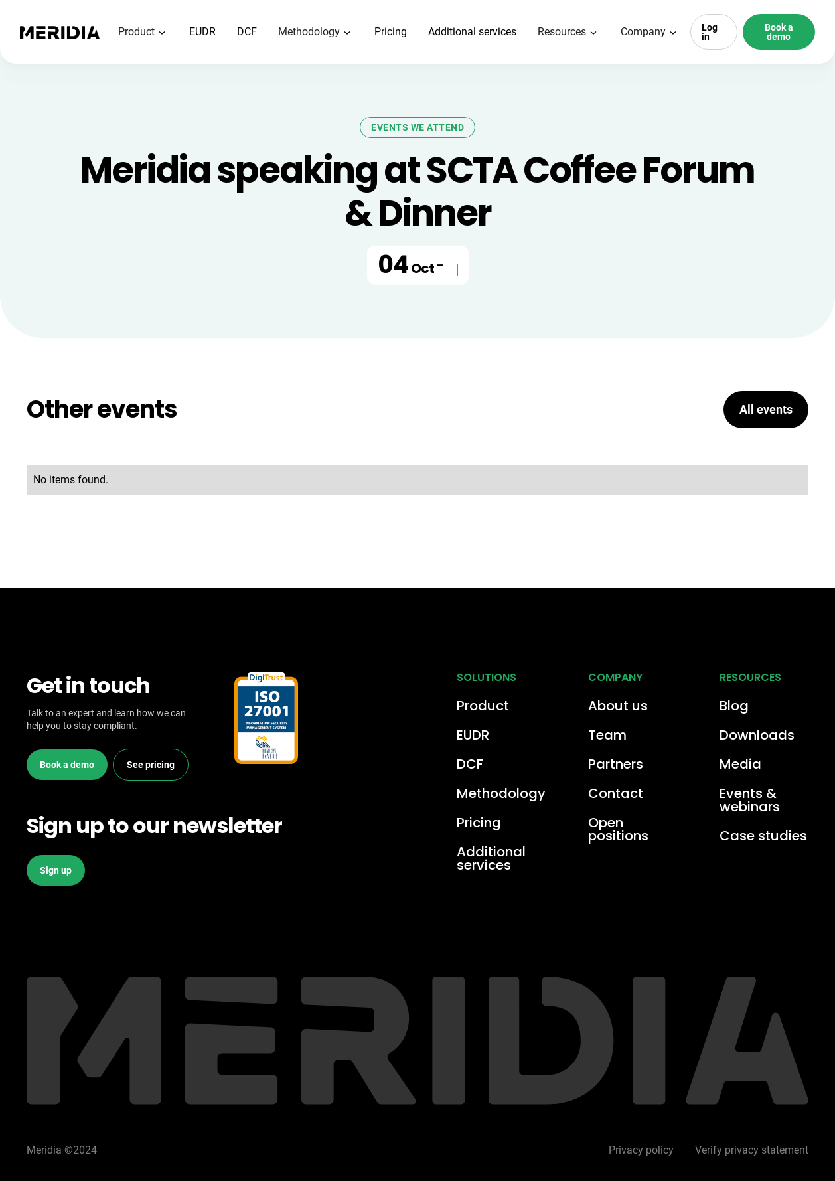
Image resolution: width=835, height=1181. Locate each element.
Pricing (390, 32)
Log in (710, 32)
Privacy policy (641, 1150)
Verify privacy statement (751, 1150)
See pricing (151, 764)
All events (766, 409)
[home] (60, 32)
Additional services (472, 32)
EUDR (202, 32)
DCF (247, 32)
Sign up (56, 870)
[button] (143, 32)
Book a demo (779, 32)
